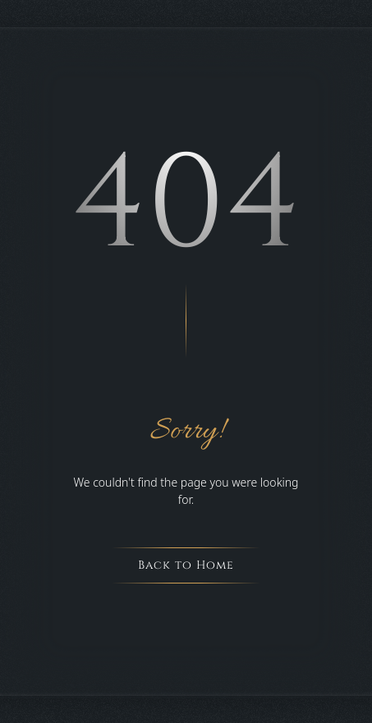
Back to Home (186, 565)
